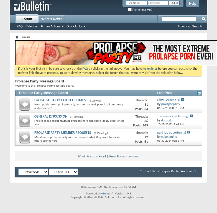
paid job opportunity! (171, 132)
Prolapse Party (168, 171)
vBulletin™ (107, 193)
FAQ (20, 26)
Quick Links (74, 26)
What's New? (51, 19)
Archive (186, 171)
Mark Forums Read (92, 156)
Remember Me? (140, 9)
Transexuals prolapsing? (173, 116)
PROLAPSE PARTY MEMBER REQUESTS (62, 133)
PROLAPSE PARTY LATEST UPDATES (60, 100)
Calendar (31, 26)
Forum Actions (50, 26)
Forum (27, 19)
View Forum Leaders (124, 156)
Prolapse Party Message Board (43, 93)
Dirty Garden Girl (168, 100)
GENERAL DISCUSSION (50, 116)
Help (192, 4)
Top (196, 171)
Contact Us (147, 171)
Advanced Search (190, 26)
